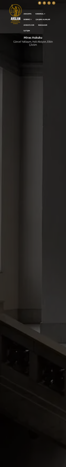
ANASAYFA (27, 14)
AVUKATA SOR (29, 25)
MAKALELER (42, 25)
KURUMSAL (40, 14)
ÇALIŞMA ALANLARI (43, 19)
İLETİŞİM (27, 31)
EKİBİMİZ (28, 19)
